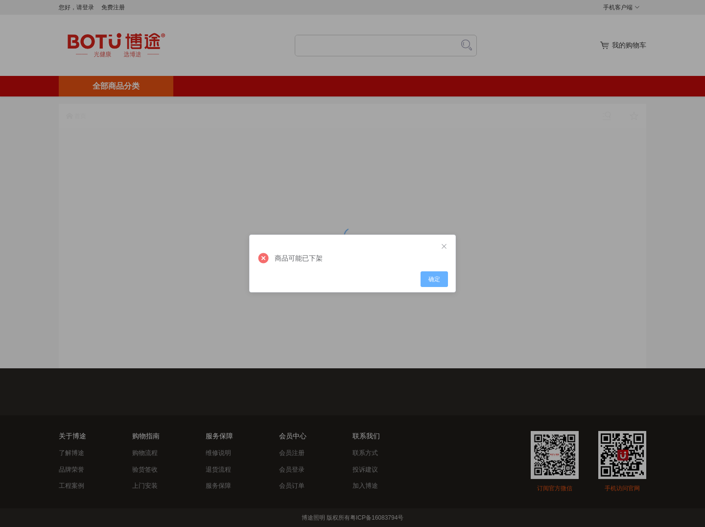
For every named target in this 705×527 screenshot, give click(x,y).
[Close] (444, 246)
